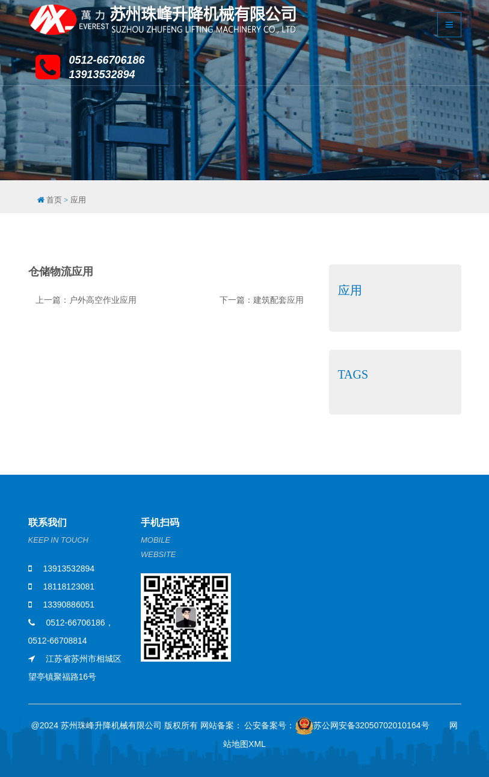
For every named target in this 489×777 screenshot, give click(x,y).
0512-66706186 (75, 622)
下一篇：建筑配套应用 (262, 300)
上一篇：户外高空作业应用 (86, 300)
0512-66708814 (57, 640)
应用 (78, 199)
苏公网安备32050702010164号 (362, 728)
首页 (54, 199)
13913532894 (68, 568)
